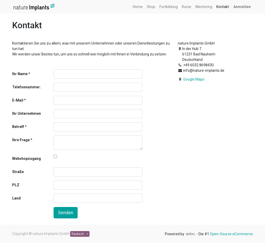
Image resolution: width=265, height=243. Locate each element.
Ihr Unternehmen (26, 113)
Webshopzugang (26, 158)
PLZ (15, 185)
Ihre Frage (21, 140)
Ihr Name (20, 74)
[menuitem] (138, 7)
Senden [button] (65, 212)
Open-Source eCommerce (231, 234)
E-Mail (17, 100)
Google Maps (193, 79)
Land (16, 198)
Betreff (18, 127)
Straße (18, 172)
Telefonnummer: (26, 87)
